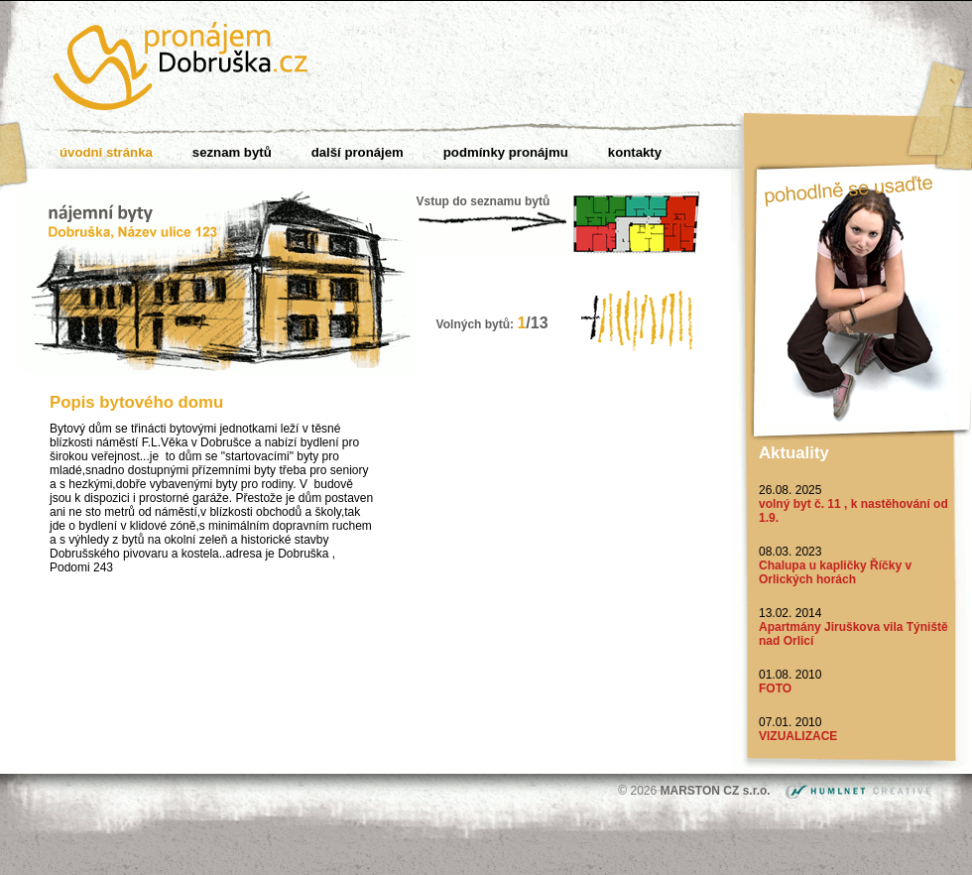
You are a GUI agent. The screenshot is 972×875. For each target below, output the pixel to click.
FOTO (775, 688)
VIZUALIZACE (798, 736)
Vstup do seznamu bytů (483, 201)
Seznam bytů (232, 152)
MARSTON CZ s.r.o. (717, 791)
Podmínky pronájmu (505, 152)
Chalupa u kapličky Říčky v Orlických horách (835, 572)
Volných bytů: (492, 324)
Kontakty (635, 152)
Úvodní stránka (106, 152)
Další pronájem (357, 152)
